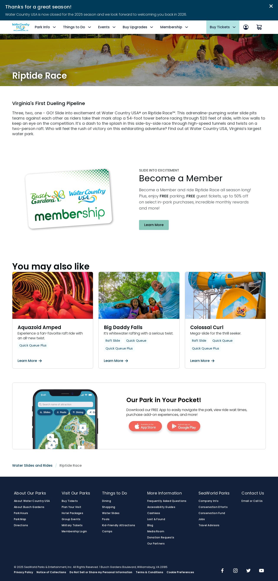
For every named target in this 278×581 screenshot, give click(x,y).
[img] (222, 571)
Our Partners (156, 543)
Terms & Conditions (149, 572)
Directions (21, 525)
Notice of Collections (51, 572)
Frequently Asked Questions (167, 501)
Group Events (71, 519)
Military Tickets (72, 525)
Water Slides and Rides (32, 465)
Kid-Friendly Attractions (118, 525)
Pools (105, 519)
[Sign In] (245, 27)
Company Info (208, 501)
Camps (107, 531)
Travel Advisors (209, 525)
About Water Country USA (32, 501)
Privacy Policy (23, 572)
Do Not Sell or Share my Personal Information (101, 572)
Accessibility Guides (161, 507)
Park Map (20, 519)
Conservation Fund (212, 513)
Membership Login (74, 531)
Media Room (155, 531)
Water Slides (110, 513)
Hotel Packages (72, 513)
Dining (106, 501)
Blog (150, 525)
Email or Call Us (252, 501)
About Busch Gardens (29, 507)
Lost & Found (156, 519)
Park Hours (21, 513)
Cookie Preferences (180, 572)
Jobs (202, 519)
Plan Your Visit (71, 507)
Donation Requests (160, 537)
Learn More (30, 360)
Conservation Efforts (213, 507)
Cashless (153, 513)
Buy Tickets (70, 501)
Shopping (108, 507)
